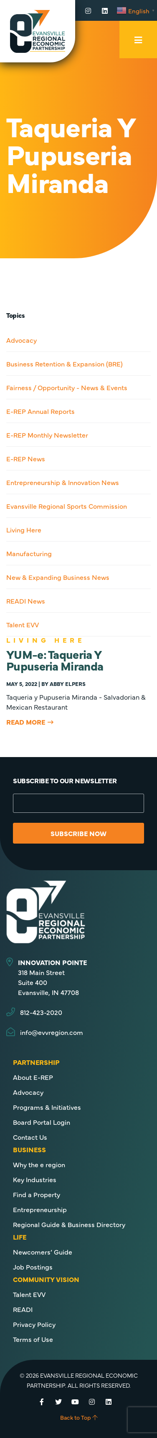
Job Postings (33, 1266)
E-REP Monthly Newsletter (47, 434)
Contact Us (30, 1136)
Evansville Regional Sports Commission (66, 505)
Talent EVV (22, 624)
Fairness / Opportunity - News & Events (66, 387)
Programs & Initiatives (47, 1106)
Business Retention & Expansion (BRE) (64, 363)
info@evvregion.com (51, 1032)
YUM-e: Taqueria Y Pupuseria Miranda (54, 659)
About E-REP (33, 1077)
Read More (25, 721)
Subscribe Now (78, 833)
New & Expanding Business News (57, 577)
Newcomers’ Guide (42, 1251)
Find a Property (36, 1194)
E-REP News (25, 458)
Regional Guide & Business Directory (69, 1224)
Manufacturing (29, 553)
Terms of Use (33, 1339)
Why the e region (39, 1164)
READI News (25, 600)
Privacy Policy (34, 1324)
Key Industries (34, 1179)
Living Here (23, 529)
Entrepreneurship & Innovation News (62, 482)
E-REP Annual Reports (40, 411)
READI (23, 1309)
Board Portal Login (41, 1121)
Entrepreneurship (40, 1209)
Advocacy (21, 339)
